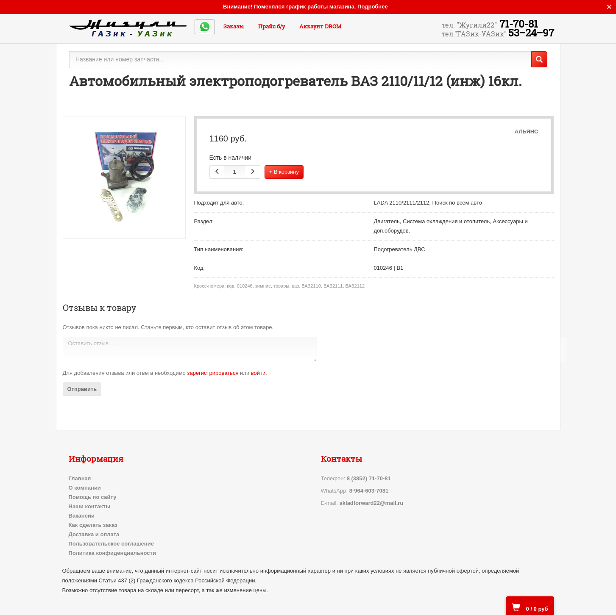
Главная (80, 478)
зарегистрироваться (212, 373)
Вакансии (82, 515)
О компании (85, 488)
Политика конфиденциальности (112, 553)
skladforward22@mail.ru (372, 503)
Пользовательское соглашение (111, 543)
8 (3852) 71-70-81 (369, 478)
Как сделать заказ (93, 525)
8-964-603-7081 (369, 491)
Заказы (233, 26)
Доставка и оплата (94, 534)
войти (258, 373)
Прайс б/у (271, 26)
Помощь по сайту (93, 497)
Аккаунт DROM (320, 26)
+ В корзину (284, 172)
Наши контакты (90, 506)
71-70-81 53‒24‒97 (498, 28)
